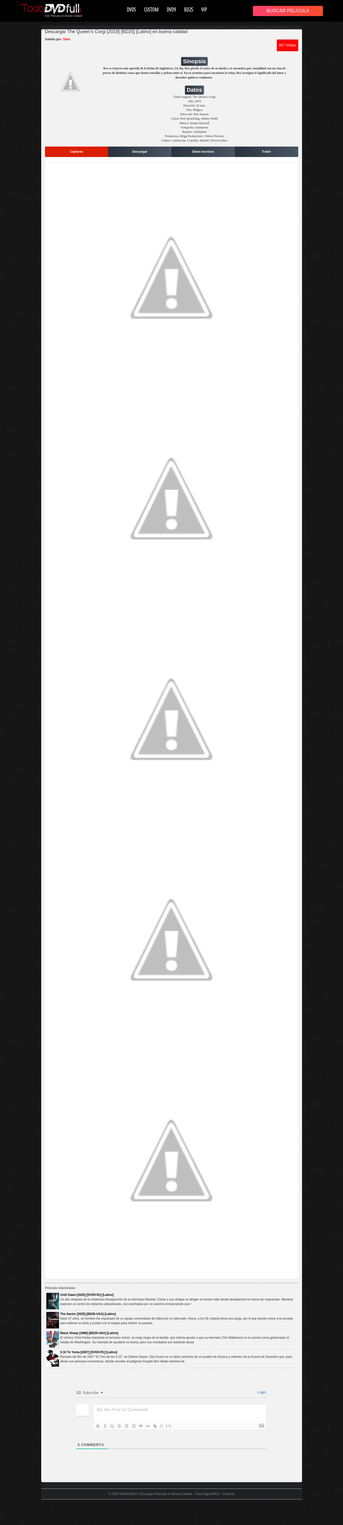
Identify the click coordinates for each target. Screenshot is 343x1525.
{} (161, 1426)
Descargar (139, 151)
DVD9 (171, 9)
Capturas (76, 151)
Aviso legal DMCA (207, 1494)
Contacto (228, 1494)
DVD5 (131, 9)
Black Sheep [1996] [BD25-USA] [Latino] (89, 1333)
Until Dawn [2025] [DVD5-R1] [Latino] (87, 1295)
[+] (169, 1426)
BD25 (188, 9)
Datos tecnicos (203, 151)
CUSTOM (151, 9)
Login (261, 1392)
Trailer (266, 151)
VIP (204, 9)
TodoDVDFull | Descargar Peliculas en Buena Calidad (155, 1494)
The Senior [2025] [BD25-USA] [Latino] (88, 1314)
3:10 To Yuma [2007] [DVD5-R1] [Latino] (88, 1352)
